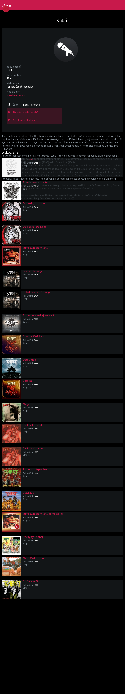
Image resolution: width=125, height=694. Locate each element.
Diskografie (10, 152)
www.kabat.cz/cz (16, 94)
